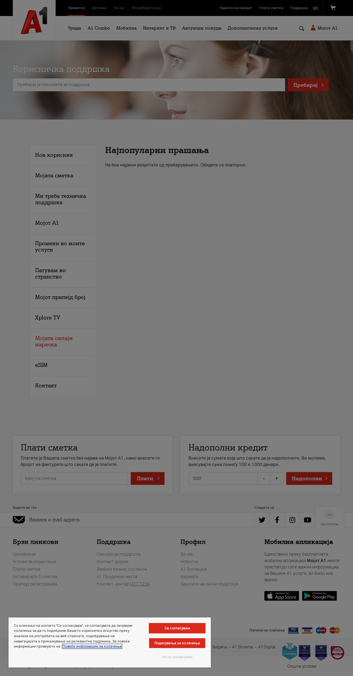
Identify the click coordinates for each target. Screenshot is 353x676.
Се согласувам (177, 628)
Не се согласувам (177, 657)
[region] (110, 642)
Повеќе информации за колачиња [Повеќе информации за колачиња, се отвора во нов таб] (92, 646)
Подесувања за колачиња (177, 643)
